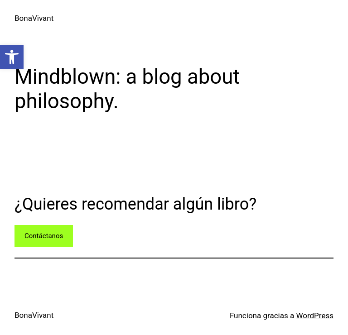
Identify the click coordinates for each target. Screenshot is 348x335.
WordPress (315, 315)
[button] (12, 57)
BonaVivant (33, 18)
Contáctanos (43, 236)
